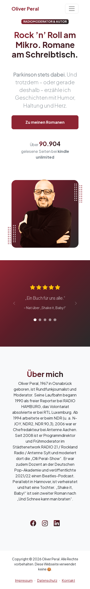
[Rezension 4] (50, 320)
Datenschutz (47, 580)
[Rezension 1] (35, 320)
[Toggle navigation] (71, 8)
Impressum (24, 580)
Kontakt (68, 580)
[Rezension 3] (45, 320)
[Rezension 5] (55, 320)
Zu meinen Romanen (45, 122)
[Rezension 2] (40, 320)
